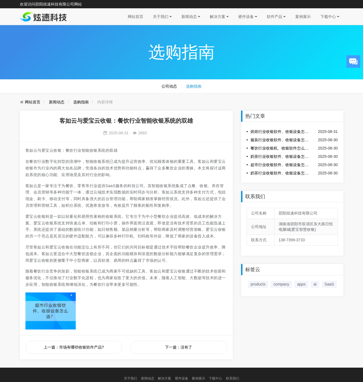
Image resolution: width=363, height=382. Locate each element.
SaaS (329, 284)
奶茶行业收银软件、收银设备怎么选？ (280, 156)
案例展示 (303, 16)
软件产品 (276, 16)
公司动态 (169, 86)
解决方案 (219, 16)
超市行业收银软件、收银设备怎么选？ (280, 165)
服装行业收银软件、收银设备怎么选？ (280, 140)
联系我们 (232, 378)
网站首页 (135, 16)
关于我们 (162, 16)
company (281, 284)
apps (301, 284)
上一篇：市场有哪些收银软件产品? (74, 347)
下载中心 (329, 16)
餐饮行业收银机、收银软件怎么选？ (280, 148)
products (258, 284)
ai (315, 284)
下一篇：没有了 (178, 347)
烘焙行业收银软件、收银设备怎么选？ (280, 131)
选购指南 (194, 86)
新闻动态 (190, 16)
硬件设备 (247, 16)
